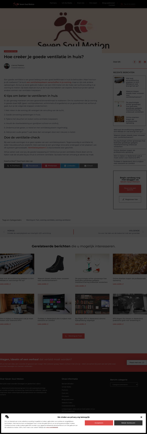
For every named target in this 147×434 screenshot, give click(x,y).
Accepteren (99, 423)
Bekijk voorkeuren (128, 423)
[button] (141, 417)
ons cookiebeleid (52, 427)
